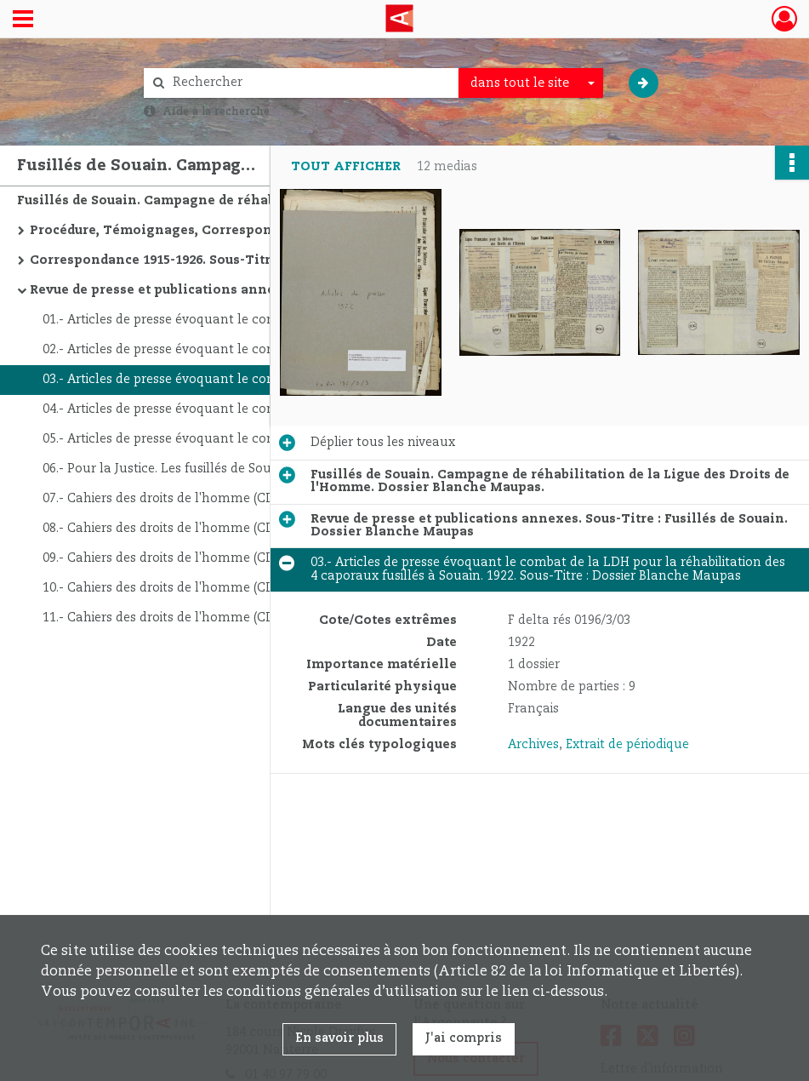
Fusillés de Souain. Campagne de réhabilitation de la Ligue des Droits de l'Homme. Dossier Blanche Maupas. (187, 201)
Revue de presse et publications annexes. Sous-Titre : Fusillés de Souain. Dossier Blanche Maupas (200, 290)
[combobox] (531, 83)
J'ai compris (463, 1038)
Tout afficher (346, 167)
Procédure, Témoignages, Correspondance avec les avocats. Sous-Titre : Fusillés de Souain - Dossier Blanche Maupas (200, 231)
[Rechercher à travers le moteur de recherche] (310, 83)
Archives (533, 745)
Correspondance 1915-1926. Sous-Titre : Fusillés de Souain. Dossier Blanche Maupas (200, 260)
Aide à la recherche (216, 111)
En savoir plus (339, 1038)
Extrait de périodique (627, 745)
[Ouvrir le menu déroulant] (23, 20)
